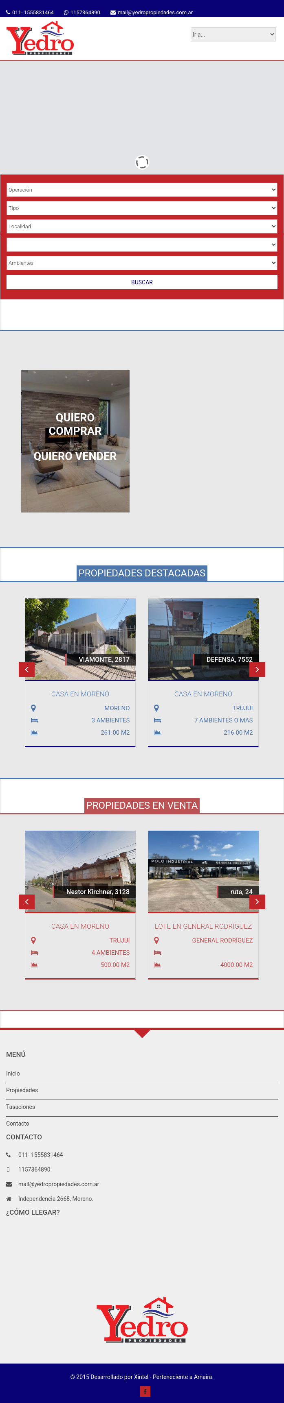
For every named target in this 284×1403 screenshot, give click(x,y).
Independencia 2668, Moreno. (55, 1199)
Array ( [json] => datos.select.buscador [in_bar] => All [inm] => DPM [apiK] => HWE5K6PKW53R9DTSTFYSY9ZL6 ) (142, 245)
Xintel (141, 1377)
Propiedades (22, 1090)
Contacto (17, 1123)
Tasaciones (20, 1107)
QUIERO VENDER (75, 456)
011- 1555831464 (33, 12)
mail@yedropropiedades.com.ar (155, 12)
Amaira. (204, 1377)
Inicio (13, 1073)
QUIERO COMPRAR (74, 424)
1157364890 (85, 12)
